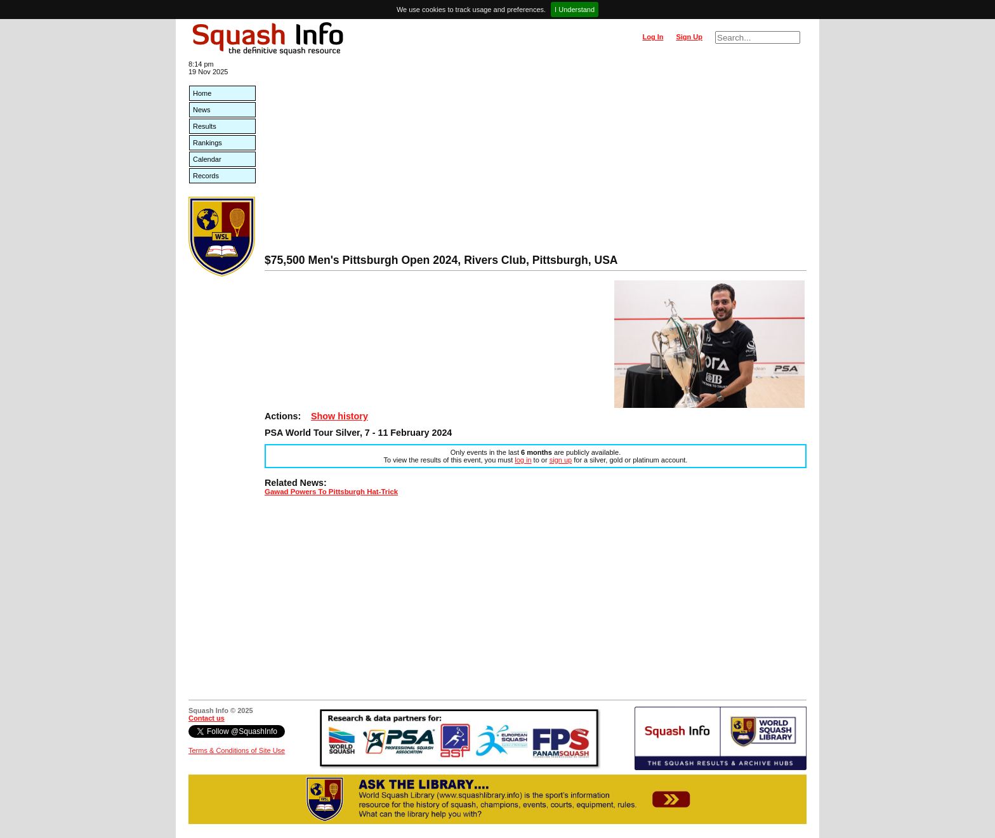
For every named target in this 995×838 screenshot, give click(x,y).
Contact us (206, 718)
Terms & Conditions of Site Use (236, 750)
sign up (561, 460)
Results (204, 126)
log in (523, 460)
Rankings (207, 143)
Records (206, 176)
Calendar (207, 159)
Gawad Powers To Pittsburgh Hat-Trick (331, 491)
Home (202, 93)
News (202, 110)
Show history (339, 416)
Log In (652, 37)
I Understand (575, 9)
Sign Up (689, 37)
